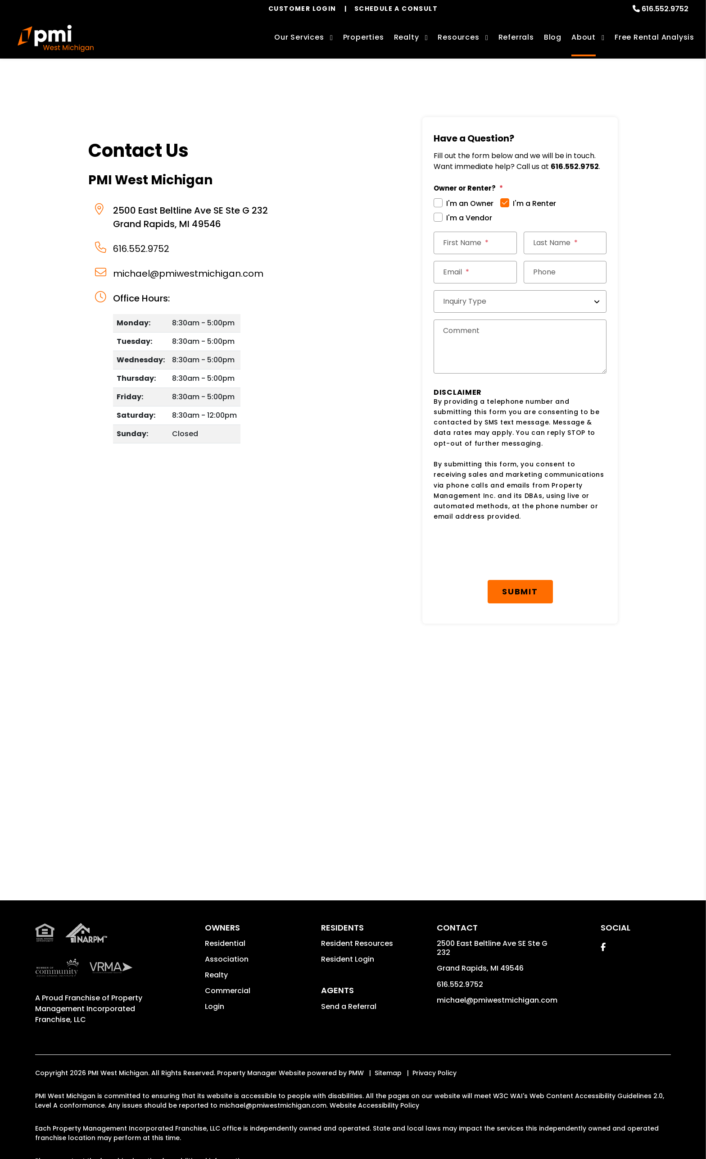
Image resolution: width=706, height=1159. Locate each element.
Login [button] (214, 1006)
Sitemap (388, 1072)
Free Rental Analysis (654, 37)
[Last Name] (565, 243)
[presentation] (520, 551)
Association (227, 959)
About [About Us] (583, 37)
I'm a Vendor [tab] (469, 218)
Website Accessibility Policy (374, 1105)
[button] (603, 947)
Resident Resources (357, 943)
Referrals (516, 37)
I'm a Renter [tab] (534, 203)
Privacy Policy (434, 1072)
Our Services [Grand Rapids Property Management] (299, 37)
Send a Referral (348, 1006)
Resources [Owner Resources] (458, 37)
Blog (552, 37)
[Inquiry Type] (520, 301)
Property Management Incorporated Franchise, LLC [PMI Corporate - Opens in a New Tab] (88, 1009)
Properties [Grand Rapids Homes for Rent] (363, 37)
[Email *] (475, 272)
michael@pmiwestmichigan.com (188, 273)
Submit (520, 591)
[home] (56, 38)
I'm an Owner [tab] (469, 203)
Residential (225, 943)
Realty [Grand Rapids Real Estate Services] (406, 37)
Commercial (227, 991)
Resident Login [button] (347, 959)
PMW (356, 1072)
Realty (216, 975)
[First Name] (475, 243)
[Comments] (520, 346)
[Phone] (565, 272)
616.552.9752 (665, 9)
